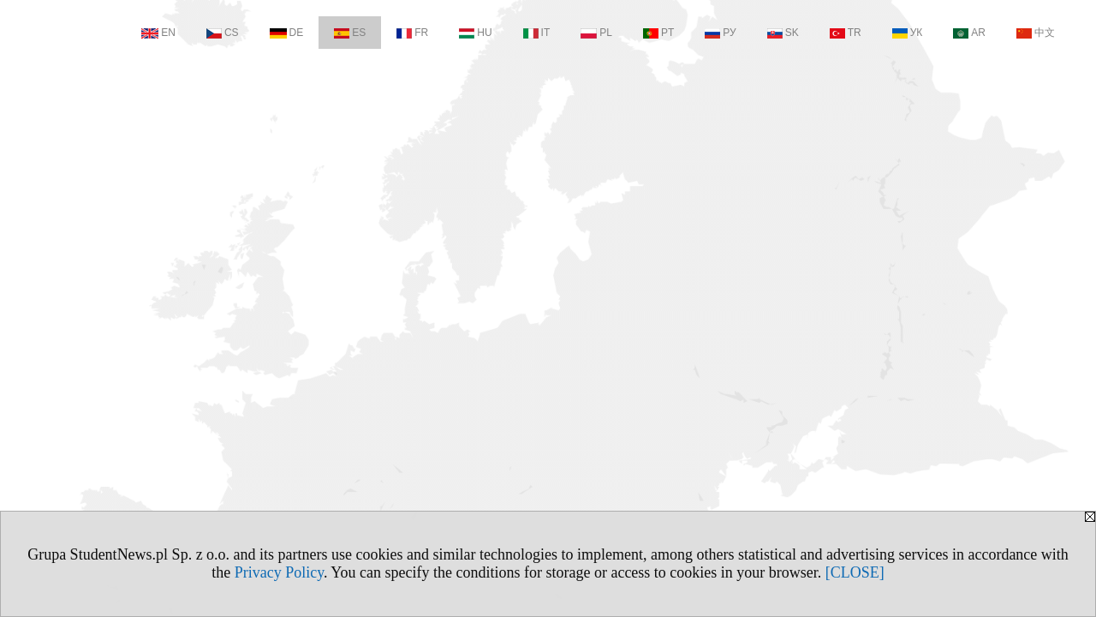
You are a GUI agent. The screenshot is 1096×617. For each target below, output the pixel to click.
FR (412, 33)
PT (658, 33)
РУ (720, 33)
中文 (1035, 33)
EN (158, 33)
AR (969, 33)
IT (537, 33)
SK (783, 33)
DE (287, 33)
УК (907, 33)
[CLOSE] (855, 572)
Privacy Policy (279, 572)
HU (475, 33)
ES (350, 33)
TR (845, 33)
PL (596, 33)
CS (222, 33)
